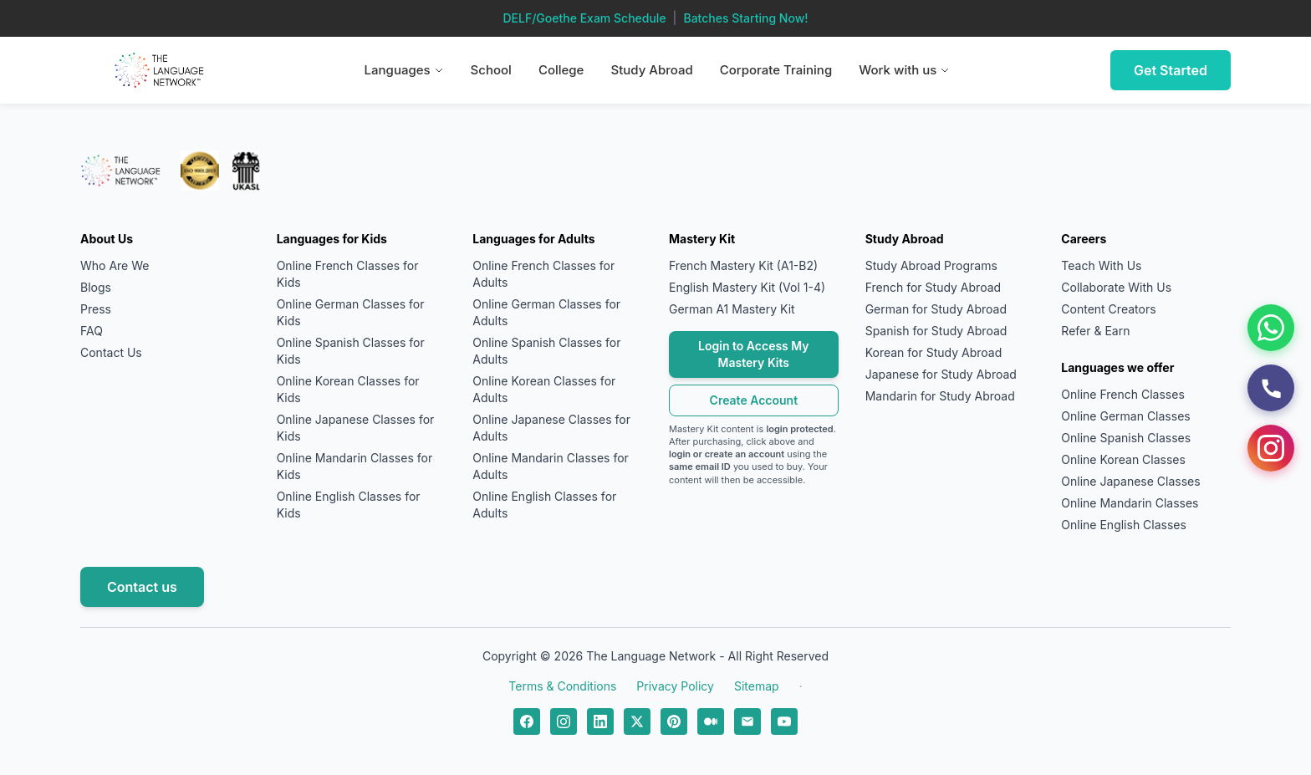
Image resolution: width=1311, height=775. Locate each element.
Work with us (904, 70)
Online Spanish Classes (1126, 438)
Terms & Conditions (562, 686)
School (491, 70)
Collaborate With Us (1116, 287)
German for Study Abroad (936, 309)
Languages (404, 70)
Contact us (142, 587)
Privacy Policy (675, 686)
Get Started (1170, 70)
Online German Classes (1125, 416)
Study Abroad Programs (931, 265)
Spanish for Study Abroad (936, 331)
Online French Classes (1122, 394)
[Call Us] (1270, 388)
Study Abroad (651, 70)
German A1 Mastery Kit (732, 309)
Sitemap (756, 686)
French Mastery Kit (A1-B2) (743, 265)
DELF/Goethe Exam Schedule (584, 18)
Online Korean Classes (1123, 459)
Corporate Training (776, 70)
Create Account (754, 400)
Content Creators (1108, 309)
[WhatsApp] (1270, 327)
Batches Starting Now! (745, 18)
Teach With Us (1101, 265)
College (561, 70)
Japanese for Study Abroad (941, 374)
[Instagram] (1270, 448)
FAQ (91, 331)
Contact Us (111, 352)
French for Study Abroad (933, 287)
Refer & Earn (1095, 331)
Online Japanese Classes (1130, 481)
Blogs (95, 287)
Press (95, 309)
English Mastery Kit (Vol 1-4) (747, 287)
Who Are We (114, 265)
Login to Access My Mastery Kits (753, 354)
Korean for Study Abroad (933, 352)
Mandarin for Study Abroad (940, 396)
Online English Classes (1123, 525)
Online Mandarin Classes (1129, 503)
